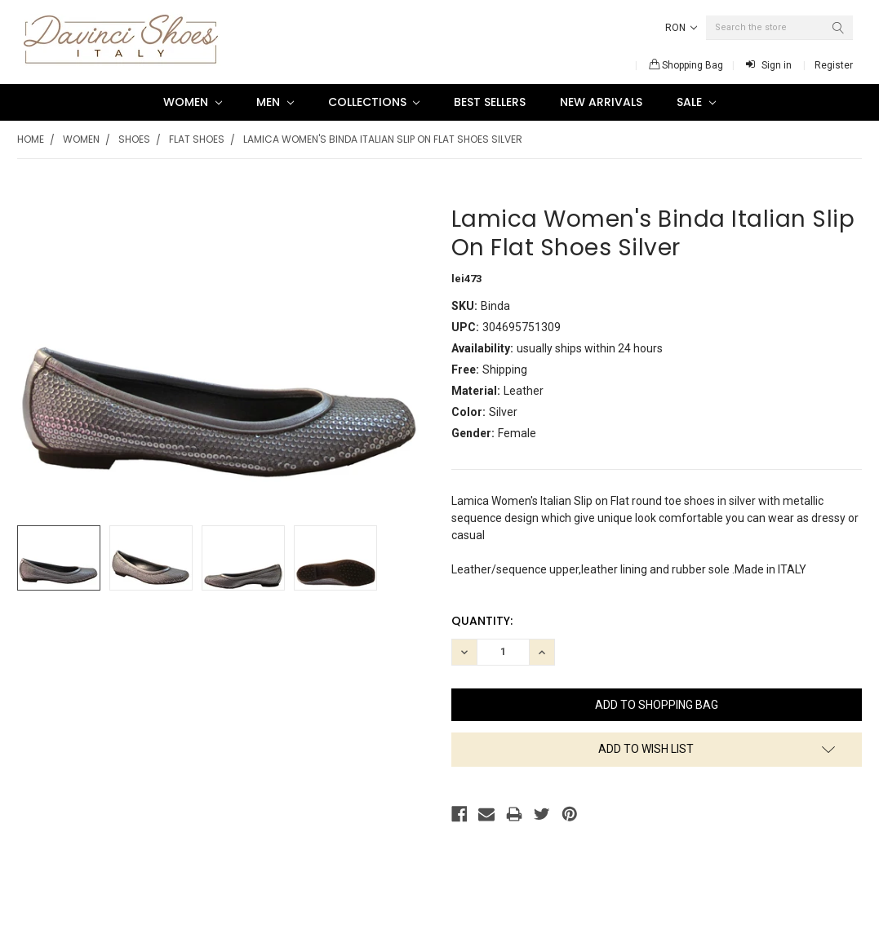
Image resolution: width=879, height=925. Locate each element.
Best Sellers (490, 102)
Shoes (134, 139)
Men (275, 102)
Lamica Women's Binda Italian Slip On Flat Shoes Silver (382, 139)
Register (834, 65)
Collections (374, 102)
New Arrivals (601, 102)
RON (681, 27)
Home (30, 139)
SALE (696, 102)
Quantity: (482, 621)
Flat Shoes (196, 139)
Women (192, 102)
